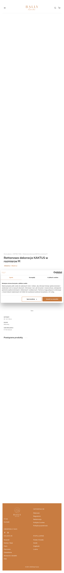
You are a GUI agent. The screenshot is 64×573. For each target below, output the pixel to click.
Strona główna (8, 381)
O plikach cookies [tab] (53, 277)
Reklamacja (37, 571)
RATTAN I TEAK (17, 381)
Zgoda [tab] (11, 277)
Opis (32, 451)
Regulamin (37, 567)
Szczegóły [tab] (32, 277)
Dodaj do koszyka (37, 400)
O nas (6, 570)
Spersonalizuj (32, 299)
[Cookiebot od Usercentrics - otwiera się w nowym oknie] (55, 272)
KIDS (11, 411)
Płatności (36, 564)
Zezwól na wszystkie (52, 299)
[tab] (32, 451)
